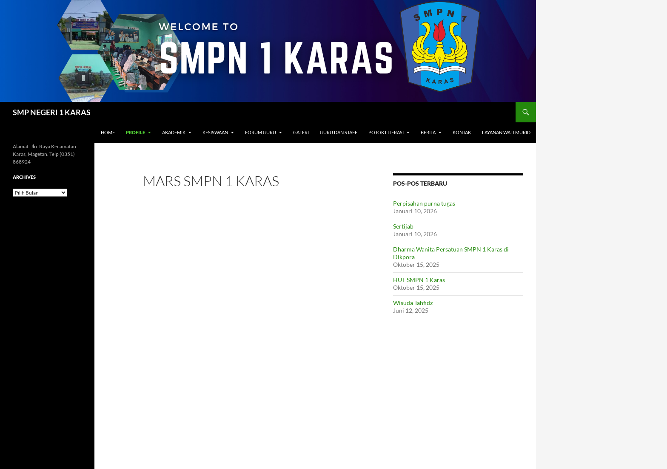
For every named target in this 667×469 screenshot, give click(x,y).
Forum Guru (260, 132)
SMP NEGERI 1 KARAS (52, 112)
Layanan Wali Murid (506, 132)
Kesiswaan (215, 132)
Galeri (301, 132)
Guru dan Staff (338, 132)
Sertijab (403, 226)
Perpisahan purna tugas (424, 203)
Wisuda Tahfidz (413, 302)
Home (108, 132)
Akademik (173, 132)
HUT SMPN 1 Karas (419, 279)
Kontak (462, 132)
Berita (428, 132)
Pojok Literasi (386, 132)
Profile (135, 132)
